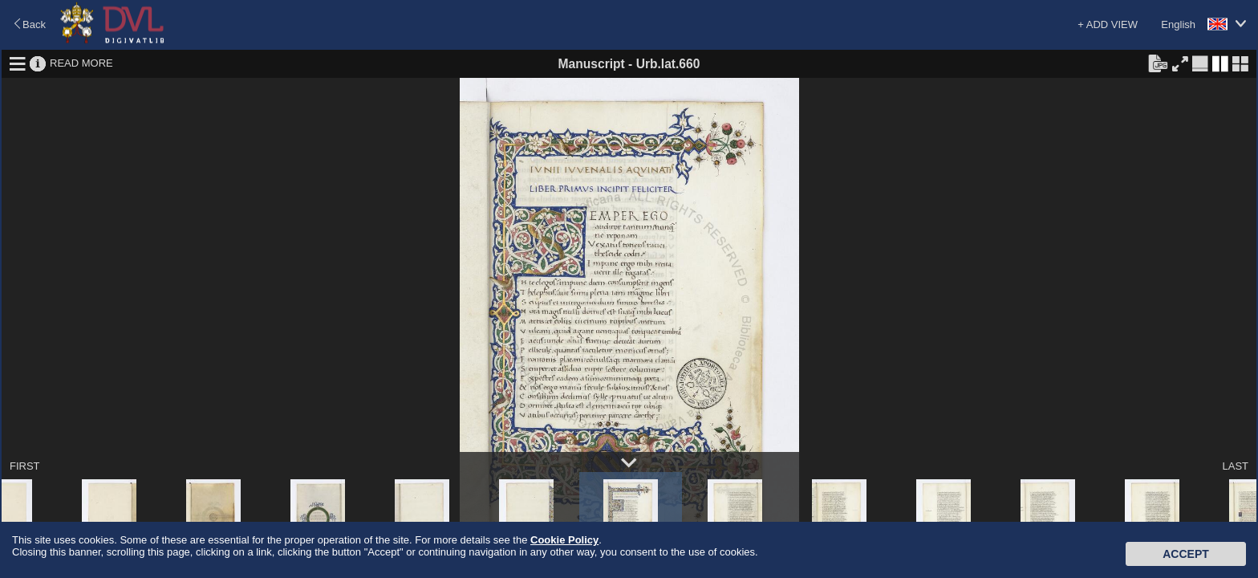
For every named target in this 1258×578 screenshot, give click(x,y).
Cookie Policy (564, 540)
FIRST (25, 466)
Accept (1186, 553)
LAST (1235, 466)
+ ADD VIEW (1107, 24)
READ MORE (81, 63)
